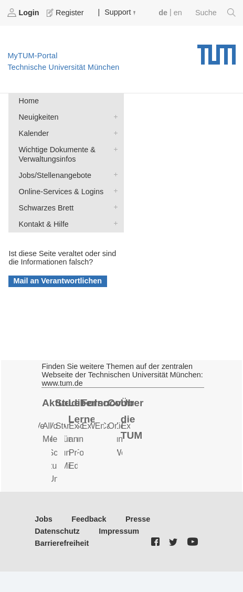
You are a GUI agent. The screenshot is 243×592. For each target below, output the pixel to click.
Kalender (113, 132)
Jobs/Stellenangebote (113, 174)
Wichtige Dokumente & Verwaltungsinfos (113, 149)
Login (24, 12)
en (178, 12)
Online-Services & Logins (113, 191)
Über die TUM (132, 418)
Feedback (88, 519)
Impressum (119, 531)
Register (66, 12)
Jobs (43, 519)
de (163, 12)
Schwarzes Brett (113, 207)
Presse (137, 519)
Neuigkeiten (113, 116)
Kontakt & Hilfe (113, 223)
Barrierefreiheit (62, 543)
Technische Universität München (216, 51)
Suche (215, 12)
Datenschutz (57, 531)
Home (29, 101)
